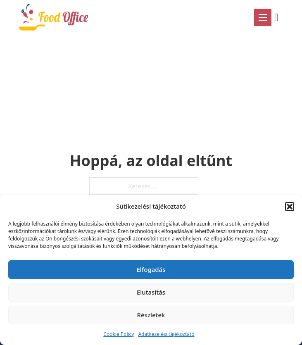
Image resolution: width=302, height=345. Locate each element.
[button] (289, 206)
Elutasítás (151, 292)
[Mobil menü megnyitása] (263, 17)
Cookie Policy (118, 334)
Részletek (151, 315)
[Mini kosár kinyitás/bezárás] (279, 17)
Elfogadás (151, 269)
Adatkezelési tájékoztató (166, 334)
